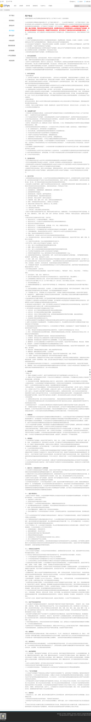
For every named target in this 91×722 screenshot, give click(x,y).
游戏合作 (11, 25)
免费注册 (87, 1)
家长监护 (11, 35)
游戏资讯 (35, 5)
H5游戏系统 (7, 10)
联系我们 (11, 20)
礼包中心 (43, 5)
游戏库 (21, 5)
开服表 (50, 5)
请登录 (80, 1)
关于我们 (11, 15)
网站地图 (89, 713)
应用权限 (11, 50)
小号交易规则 (12, 55)
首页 (3, 1)
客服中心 (73, 1)
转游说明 (11, 60)
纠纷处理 (11, 40)
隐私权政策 (11, 45)
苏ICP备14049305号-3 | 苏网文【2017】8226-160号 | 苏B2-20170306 (75, 715)
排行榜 (28, 5)
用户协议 (11, 30)
